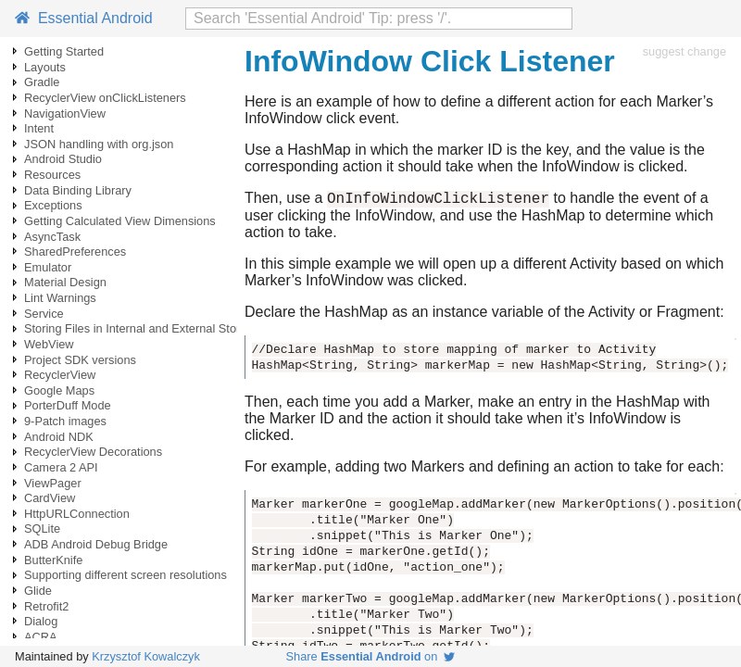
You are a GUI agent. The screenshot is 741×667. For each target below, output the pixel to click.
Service (44, 314)
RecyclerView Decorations (93, 452)
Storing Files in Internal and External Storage (142, 328)
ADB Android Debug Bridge (96, 544)
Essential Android (84, 18)
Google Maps (59, 390)
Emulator (47, 267)
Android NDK (59, 437)
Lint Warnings (60, 298)
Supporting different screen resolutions (125, 575)
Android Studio (63, 159)
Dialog (40, 621)
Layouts (45, 67)
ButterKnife (53, 560)
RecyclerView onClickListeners (105, 98)
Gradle (41, 82)
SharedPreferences (75, 251)
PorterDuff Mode (67, 405)
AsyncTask (52, 237)
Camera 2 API (61, 467)
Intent (39, 128)
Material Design (65, 282)
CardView (49, 498)
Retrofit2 (46, 606)
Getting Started (64, 51)
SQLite (42, 528)
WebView (49, 344)
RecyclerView (59, 375)
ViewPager (53, 483)
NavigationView (65, 113)
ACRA (40, 637)
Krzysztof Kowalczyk (146, 656)
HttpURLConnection (77, 514)
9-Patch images (65, 421)
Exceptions (53, 205)
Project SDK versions (80, 360)
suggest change (684, 51)
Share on (371, 656)
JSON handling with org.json (98, 144)
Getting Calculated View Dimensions (120, 221)
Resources (52, 175)
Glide (38, 591)
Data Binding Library (78, 190)
